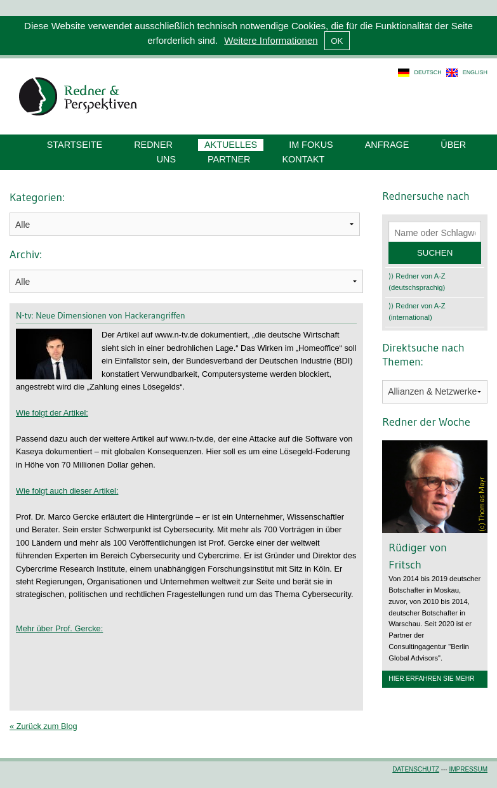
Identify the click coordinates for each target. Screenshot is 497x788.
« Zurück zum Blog (43, 726)
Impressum (468, 769)
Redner (153, 145)
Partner (229, 159)
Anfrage (387, 145)
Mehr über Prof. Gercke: (59, 628)
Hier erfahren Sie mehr (431, 678)
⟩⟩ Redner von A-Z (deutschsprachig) (416, 281)
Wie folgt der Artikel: (52, 412)
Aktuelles (230, 145)
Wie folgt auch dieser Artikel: (67, 491)
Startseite (74, 145)
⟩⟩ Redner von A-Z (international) (416, 311)
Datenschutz (415, 769)
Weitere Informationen (270, 40)
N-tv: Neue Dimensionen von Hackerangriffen (100, 315)
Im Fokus (311, 145)
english (475, 72)
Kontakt (303, 159)
